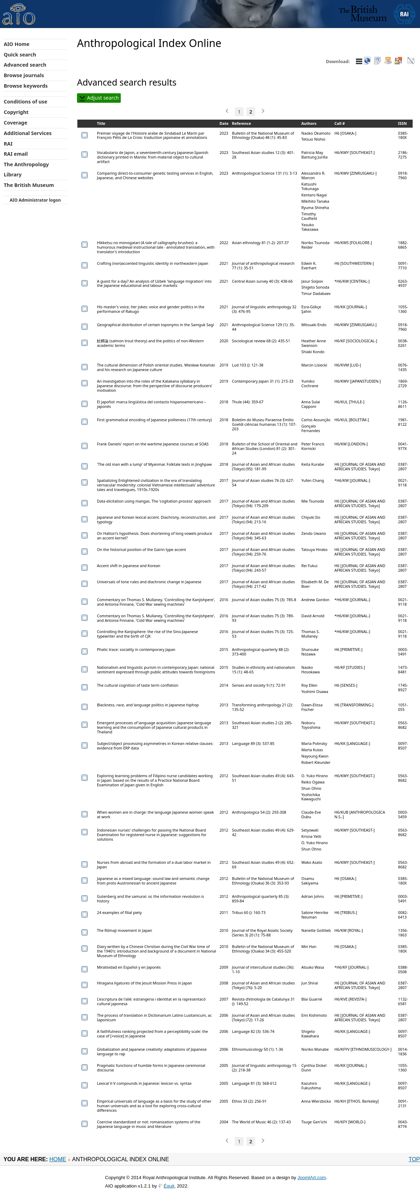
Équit (169, 1186)
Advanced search (25, 64)
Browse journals (24, 75)
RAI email (16, 153)
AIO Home (16, 44)
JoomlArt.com (312, 1177)
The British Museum (29, 185)
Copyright (16, 112)
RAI (8, 143)
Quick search (20, 54)
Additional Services (28, 133)
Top (414, 1159)
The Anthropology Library (26, 169)
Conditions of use (25, 101)
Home (57, 1159)
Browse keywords (26, 85)
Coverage (15, 122)
